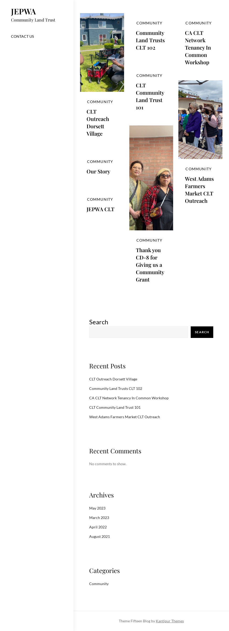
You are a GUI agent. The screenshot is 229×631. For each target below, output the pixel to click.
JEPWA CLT (100, 209)
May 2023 (97, 508)
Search (98, 322)
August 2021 (99, 536)
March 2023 (99, 517)
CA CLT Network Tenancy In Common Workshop (198, 47)
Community (100, 101)
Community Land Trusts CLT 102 (150, 40)
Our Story (98, 171)
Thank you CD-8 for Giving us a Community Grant (150, 264)
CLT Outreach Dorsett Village (98, 122)
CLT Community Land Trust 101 (150, 96)
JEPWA (23, 11)
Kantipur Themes (170, 621)
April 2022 (98, 527)
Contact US (22, 36)
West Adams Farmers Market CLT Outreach (199, 189)
